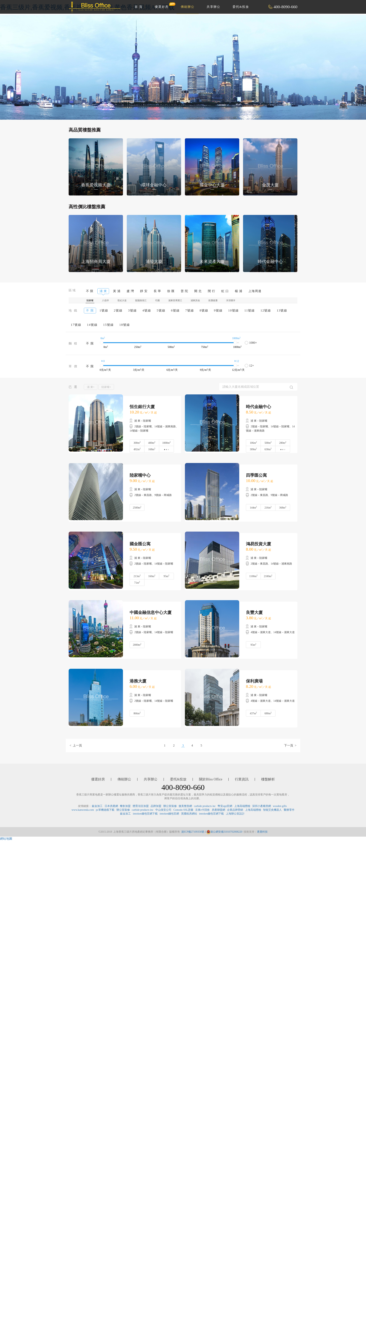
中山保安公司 (163, 809)
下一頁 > (290, 745)
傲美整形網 (185, 806)
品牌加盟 (156, 806)
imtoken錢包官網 (169, 813)
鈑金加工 (97, 806)
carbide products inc (205, 806)
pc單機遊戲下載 (105, 809)
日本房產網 (111, 806)
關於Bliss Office (210, 779)
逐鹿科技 (262, 831)
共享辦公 (213, 6)
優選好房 (164, 5)
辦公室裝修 (170, 806)
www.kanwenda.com (82, 809)
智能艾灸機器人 (272, 809)
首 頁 (139, 6)
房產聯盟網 (218, 809)
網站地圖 (6, 838)
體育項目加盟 (141, 806)
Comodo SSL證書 (183, 809)
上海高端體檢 (242, 806)
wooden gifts (280, 806)
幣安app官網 (225, 806)
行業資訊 (242, 779)
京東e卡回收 (202, 809)
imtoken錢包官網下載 (145, 813)
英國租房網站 (189, 813)
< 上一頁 (76, 745)
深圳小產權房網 (261, 806)
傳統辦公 (187, 6)
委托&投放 (241, 6)
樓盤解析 (268, 779)
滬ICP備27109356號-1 (193, 831)
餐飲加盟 (125, 806)
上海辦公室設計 (235, 813)
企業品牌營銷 (235, 809)
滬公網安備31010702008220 (224, 831)
